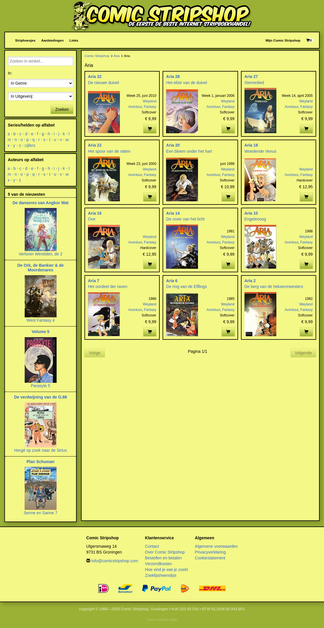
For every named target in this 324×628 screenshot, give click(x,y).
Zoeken (62, 109)
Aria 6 (171, 280)
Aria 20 (173, 145)
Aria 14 (173, 213)
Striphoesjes (25, 40)
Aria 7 (93, 280)
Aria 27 (251, 76)
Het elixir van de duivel (186, 82)
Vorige (94, 353)
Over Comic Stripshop (165, 552)
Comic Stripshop (96, 56)
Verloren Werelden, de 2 (40, 254)
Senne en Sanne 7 (40, 512)
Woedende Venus (260, 151)
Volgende (303, 353)
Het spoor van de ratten (109, 151)
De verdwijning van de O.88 (40, 397)
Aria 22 (95, 145)
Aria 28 (173, 76)
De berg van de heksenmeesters (273, 286)
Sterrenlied (254, 82)
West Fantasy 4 (40, 320)
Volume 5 (40, 331)
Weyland (149, 101)
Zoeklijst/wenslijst (160, 575)
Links (73, 40)
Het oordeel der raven (107, 286)
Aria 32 (95, 76)
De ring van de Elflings (186, 286)
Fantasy (150, 107)
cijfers (30, 145)
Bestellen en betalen (163, 558)
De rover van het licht (185, 219)
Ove (92, 219)
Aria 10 (251, 213)
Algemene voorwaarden (216, 546)
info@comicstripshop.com (114, 560)
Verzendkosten (158, 563)
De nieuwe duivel (103, 82)
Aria (117, 56)
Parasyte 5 (40, 385)
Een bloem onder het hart (189, 151)
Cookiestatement (210, 558)
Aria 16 (95, 213)
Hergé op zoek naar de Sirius (40, 450)
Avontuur (135, 107)
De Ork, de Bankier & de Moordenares (40, 267)
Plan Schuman (40, 461)
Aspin (173, 619)
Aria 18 (251, 145)
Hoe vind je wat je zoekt (166, 569)
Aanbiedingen (52, 40)
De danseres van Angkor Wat (40, 202)
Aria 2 (250, 280)
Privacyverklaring (210, 552)
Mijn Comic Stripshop (283, 40)
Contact (152, 546)
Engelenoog (255, 219)
